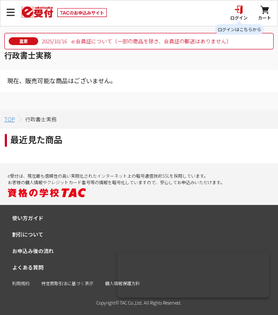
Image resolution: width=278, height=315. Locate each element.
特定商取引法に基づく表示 (67, 283)
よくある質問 (27, 267)
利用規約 (21, 283)
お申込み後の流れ (33, 250)
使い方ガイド (27, 217)
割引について (27, 234)
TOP (9, 119)
